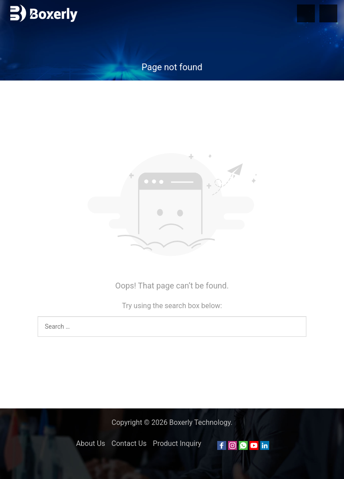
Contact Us (129, 443)
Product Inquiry (177, 443)
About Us (90, 443)
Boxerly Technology (200, 422)
